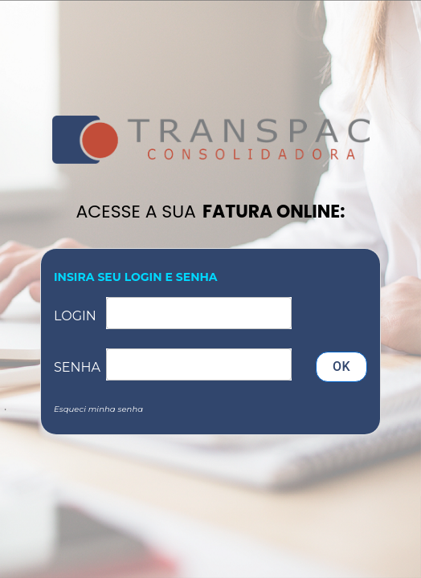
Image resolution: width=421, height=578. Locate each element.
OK (341, 366)
